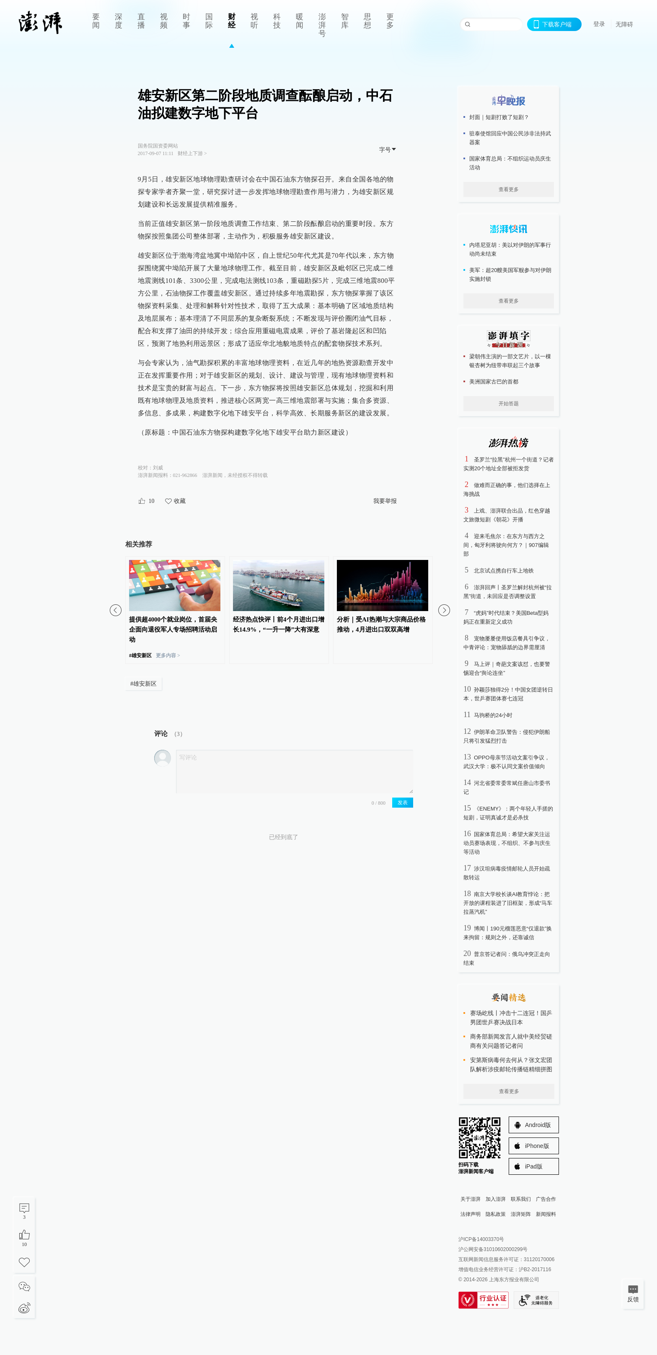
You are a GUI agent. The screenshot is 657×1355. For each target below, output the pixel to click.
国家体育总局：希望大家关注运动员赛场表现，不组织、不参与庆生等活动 (507, 843)
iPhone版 (537, 1146)
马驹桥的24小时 (493, 715)
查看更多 (509, 189)
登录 (599, 24)
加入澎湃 (496, 1199)
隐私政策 (496, 1214)
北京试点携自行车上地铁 (504, 570)
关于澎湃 (470, 1199)
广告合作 (546, 1199)
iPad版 (534, 1166)
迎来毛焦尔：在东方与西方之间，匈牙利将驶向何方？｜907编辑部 (506, 545)
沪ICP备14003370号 (481, 1239)
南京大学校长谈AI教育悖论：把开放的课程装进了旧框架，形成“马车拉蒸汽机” (507, 903)
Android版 (538, 1125)
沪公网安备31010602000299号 (493, 1249)
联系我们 (521, 1199)
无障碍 (624, 24)
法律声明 (470, 1214)
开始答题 (509, 404)
